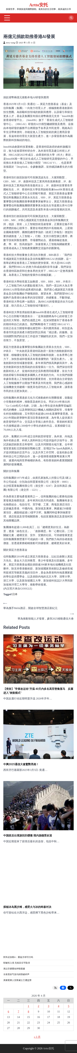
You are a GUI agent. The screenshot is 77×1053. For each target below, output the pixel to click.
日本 (15, 594)
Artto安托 (38, 5)
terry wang (9, 43)
